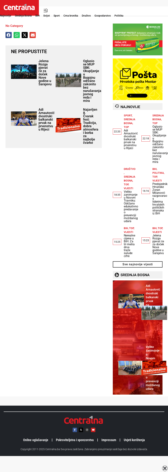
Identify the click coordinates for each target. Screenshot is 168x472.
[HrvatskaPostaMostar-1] (137, 99)
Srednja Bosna (23, 15)
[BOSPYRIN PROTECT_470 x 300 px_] (137, 54)
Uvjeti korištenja (134, 440)
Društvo (86, 15)
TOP (126, 127)
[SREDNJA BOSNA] (117, 275)
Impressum (108, 440)
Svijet (46, 15)
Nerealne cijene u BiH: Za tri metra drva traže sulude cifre (129, 246)
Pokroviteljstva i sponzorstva (75, 440)
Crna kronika (70, 15)
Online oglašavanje (35, 440)
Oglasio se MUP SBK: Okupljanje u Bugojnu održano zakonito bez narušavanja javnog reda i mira (92, 81)
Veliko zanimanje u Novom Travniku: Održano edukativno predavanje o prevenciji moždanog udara (131, 206)
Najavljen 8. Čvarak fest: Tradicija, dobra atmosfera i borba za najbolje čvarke (90, 126)
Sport (57, 15)
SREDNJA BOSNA (134, 275)
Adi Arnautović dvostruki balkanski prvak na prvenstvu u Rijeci (46, 119)
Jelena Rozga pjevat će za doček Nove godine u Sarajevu (45, 72)
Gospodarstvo (102, 15)
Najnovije (5, 15)
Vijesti (128, 188)
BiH (37, 15)
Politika (118, 15)
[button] (9, 35)
